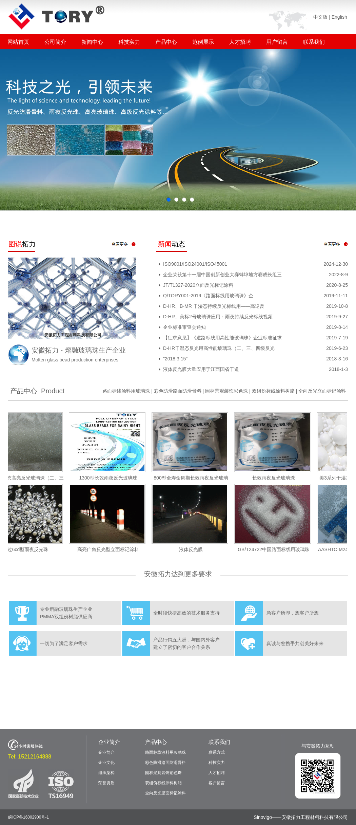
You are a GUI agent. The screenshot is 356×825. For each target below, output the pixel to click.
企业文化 (106, 762)
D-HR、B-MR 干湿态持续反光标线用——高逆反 (213, 306)
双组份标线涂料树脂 (273, 391)
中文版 (320, 17)
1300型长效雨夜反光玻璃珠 (111, 478)
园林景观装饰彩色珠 (226, 391)
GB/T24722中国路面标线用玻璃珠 (276, 549)
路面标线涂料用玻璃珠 (126, 391)
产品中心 (166, 42)
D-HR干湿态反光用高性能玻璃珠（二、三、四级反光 (219, 348)
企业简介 (109, 742)
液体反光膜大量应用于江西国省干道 (201, 369)
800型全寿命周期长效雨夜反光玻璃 (193, 478)
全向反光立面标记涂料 (322, 391)
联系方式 (217, 752)
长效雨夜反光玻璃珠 (276, 478)
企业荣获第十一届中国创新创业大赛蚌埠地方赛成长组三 (222, 274)
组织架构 (106, 772)
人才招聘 (240, 42)
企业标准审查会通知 (184, 327)
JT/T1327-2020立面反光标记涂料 (198, 285)
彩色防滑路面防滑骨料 (177, 391)
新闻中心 (92, 42)
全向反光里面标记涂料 (165, 793)
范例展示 (203, 42)
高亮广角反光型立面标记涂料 (111, 549)
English (339, 17)
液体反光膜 (193, 549)
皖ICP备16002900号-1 (28, 817)
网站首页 (18, 42)
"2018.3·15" (175, 358)
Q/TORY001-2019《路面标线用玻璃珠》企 (208, 295)
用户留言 (277, 42)
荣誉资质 (106, 783)
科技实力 (129, 42)
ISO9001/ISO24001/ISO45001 (195, 264)
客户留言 (217, 783)
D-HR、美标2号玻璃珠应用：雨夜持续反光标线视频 (218, 316)
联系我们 (314, 42)
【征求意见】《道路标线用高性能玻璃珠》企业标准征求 (222, 337)
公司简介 (55, 42)
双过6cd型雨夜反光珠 (28, 549)
